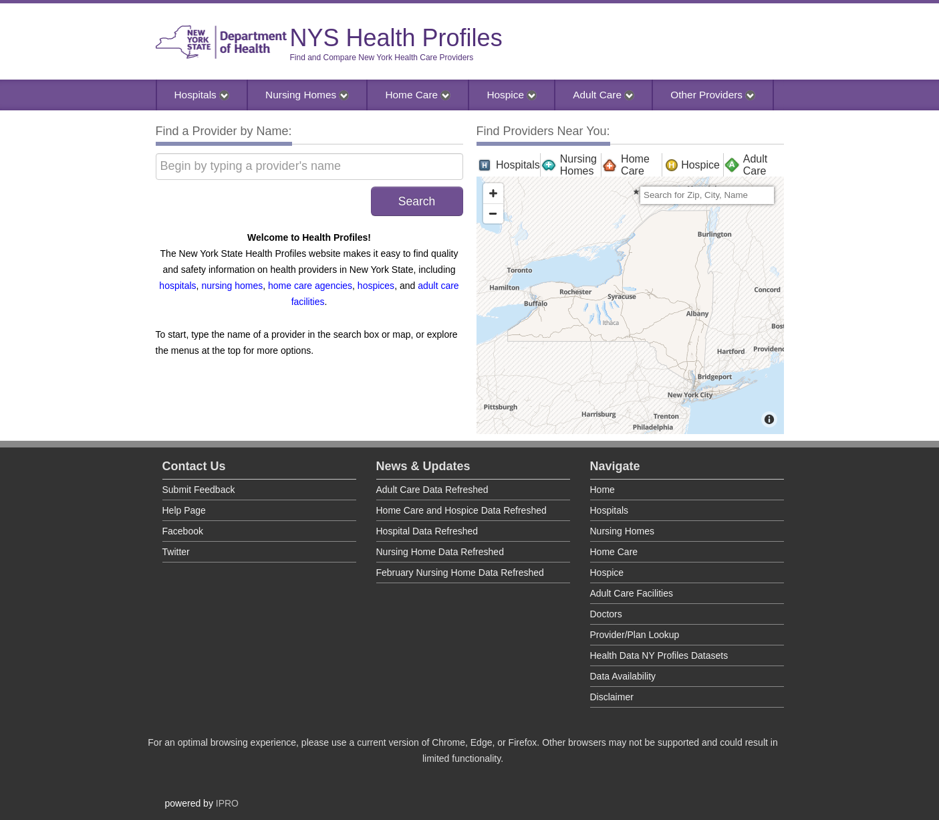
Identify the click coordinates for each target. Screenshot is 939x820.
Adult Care (603, 94)
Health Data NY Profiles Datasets (659, 655)
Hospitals (202, 94)
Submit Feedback (198, 489)
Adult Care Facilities (632, 593)
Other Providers (712, 94)
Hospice (512, 94)
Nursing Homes (307, 94)
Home (602, 489)
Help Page (184, 510)
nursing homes (232, 285)
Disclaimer (612, 697)
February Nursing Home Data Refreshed (460, 572)
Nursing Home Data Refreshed (440, 551)
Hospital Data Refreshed (427, 531)
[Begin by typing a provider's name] (309, 166)
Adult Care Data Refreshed (432, 489)
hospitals (177, 285)
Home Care (417, 94)
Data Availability (623, 676)
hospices (376, 285)
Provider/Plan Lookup (635, 634)
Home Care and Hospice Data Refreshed (461, 510)
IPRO (227, 803)
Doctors (606, 614)
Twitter (176, 551)
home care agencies (310, 285)
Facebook (182, 531)
